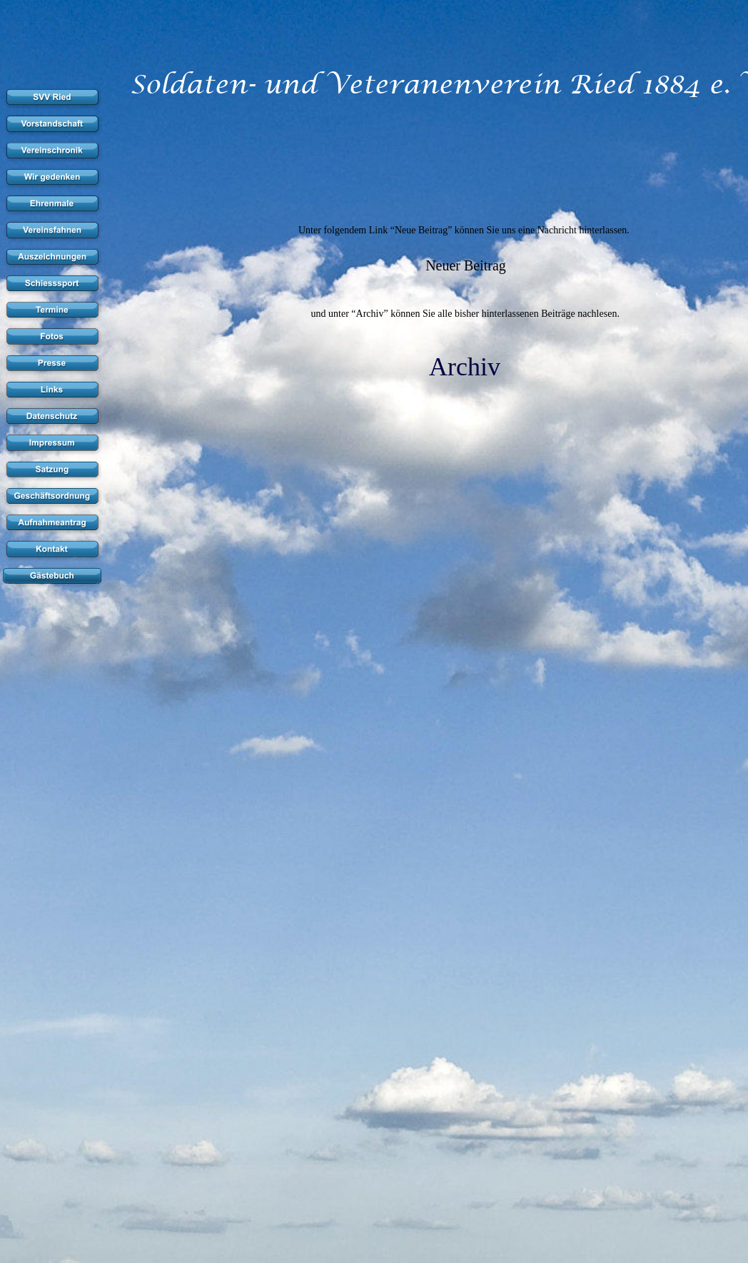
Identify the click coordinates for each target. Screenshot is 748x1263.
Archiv (464, 366)
